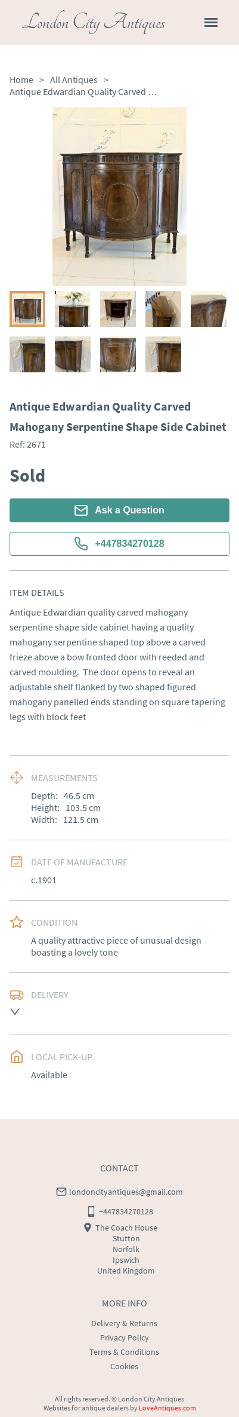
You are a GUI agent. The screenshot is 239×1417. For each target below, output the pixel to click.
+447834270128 (119, 543)
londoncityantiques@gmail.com (126, 1191)
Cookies (124, 1366)
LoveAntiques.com (167, 1407)
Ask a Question (119, 510)
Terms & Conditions (124, 1351)
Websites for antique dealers (86, 1407)
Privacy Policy (124, 1337)
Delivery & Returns (124, 1323)
